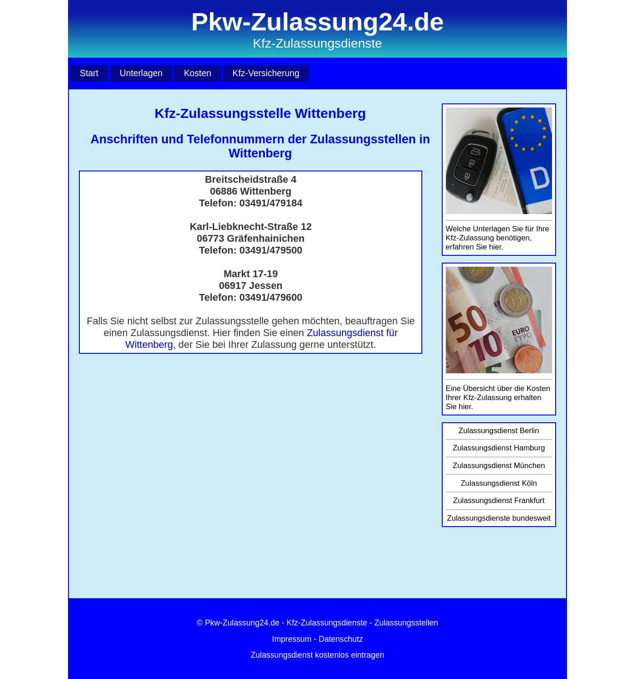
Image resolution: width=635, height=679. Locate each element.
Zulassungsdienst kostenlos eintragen (317, 654)
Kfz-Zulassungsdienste (327, 622)
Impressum (292, 639)
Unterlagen (141, 73)
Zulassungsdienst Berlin (499, 430)
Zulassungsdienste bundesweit (499, 518)
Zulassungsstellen (406, 622)
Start (89, 73)
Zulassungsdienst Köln (499, 483)
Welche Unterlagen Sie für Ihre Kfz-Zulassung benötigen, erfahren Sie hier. (497, 238)
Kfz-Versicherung (266, 73)
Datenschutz (340, 639)
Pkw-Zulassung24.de (242, 622)
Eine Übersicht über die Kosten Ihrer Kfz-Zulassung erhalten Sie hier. (498, 397)
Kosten (197, 73)
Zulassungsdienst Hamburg (499, 448)
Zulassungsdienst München (499, 465)
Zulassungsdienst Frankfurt (499, 500)
